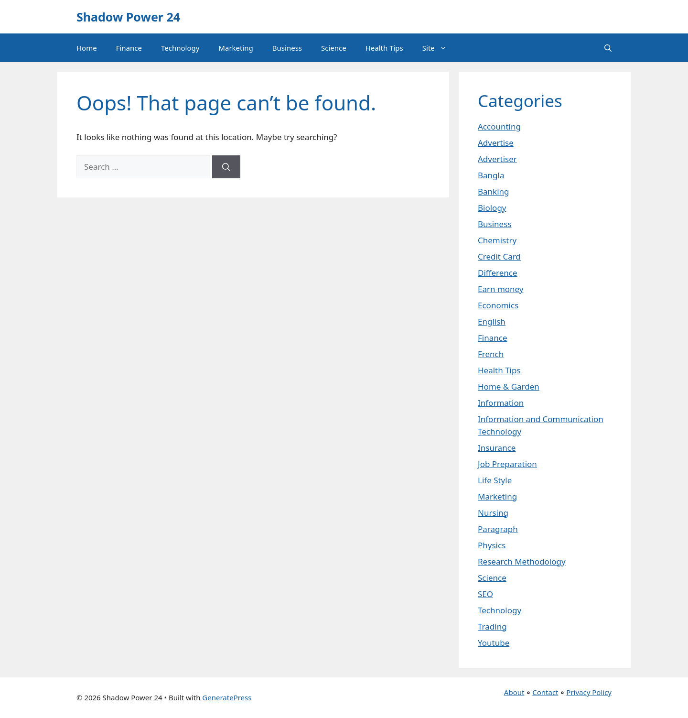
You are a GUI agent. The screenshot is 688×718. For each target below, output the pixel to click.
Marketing (235, 48)
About (514, 692)
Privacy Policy (589, 692)
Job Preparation (507, 463)
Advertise (496, 142)
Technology (180, 48)
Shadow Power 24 (128, 17)
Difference (497, 272)
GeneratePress (226, 697)
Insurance (497, 447)
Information (501, 402)
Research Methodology (522, 561)
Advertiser (497, 158)
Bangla (491, 175)
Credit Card (499, 256)
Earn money (501, 288)
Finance (129, 48)
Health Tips (384, 48)
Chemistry (497, 240)
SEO (485, 593)
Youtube (493, 642)
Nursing (493, 512)
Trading (492, 626)
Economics (498, 305)
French (491, 353)
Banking (493, 191)
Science (333, 48)
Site (439, 47)
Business (287, 48)
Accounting (499, 126)
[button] (608, 47)
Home (86, 48)
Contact (545, 692)
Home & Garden (508, 386)
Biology (492, 207)
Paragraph (498, 528)
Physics (491, 545)
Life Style (495, 480)
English (491, 321)
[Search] (226, 166)
